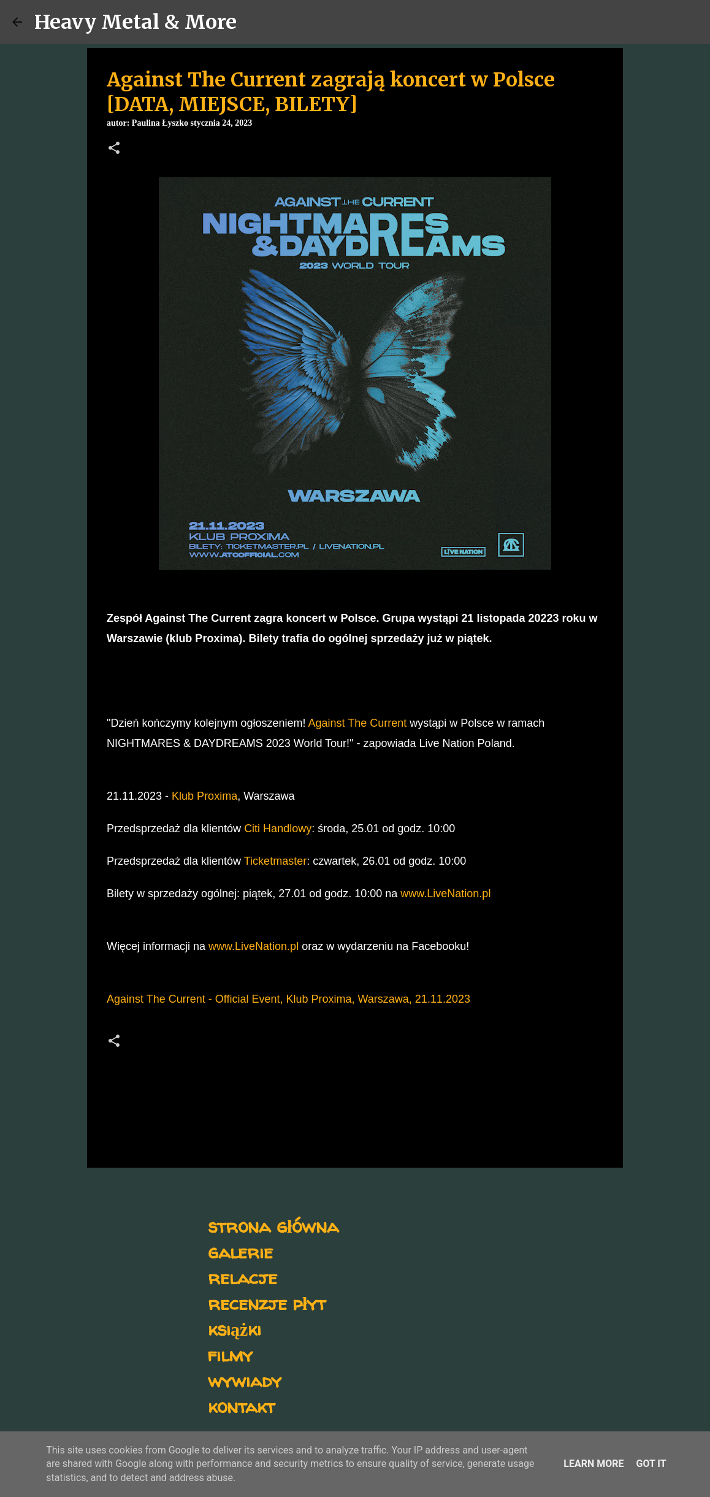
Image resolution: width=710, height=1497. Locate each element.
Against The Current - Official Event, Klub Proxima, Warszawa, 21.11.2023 (288, 999)
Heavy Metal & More (135, 22)
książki (234, 1328)
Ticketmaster (275, 861)
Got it (651, 1463)
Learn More (593, 1463)
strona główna (273, 1225)
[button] (114, 149)
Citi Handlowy (277, 828)
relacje (242, 1277)
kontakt (241, 1406)
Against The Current (357, 723)
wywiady (244, 1380)
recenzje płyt (267, 1302)
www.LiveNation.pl (445, 893)
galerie (240, 1251)
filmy (230, 1354)
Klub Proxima (204, 796)
